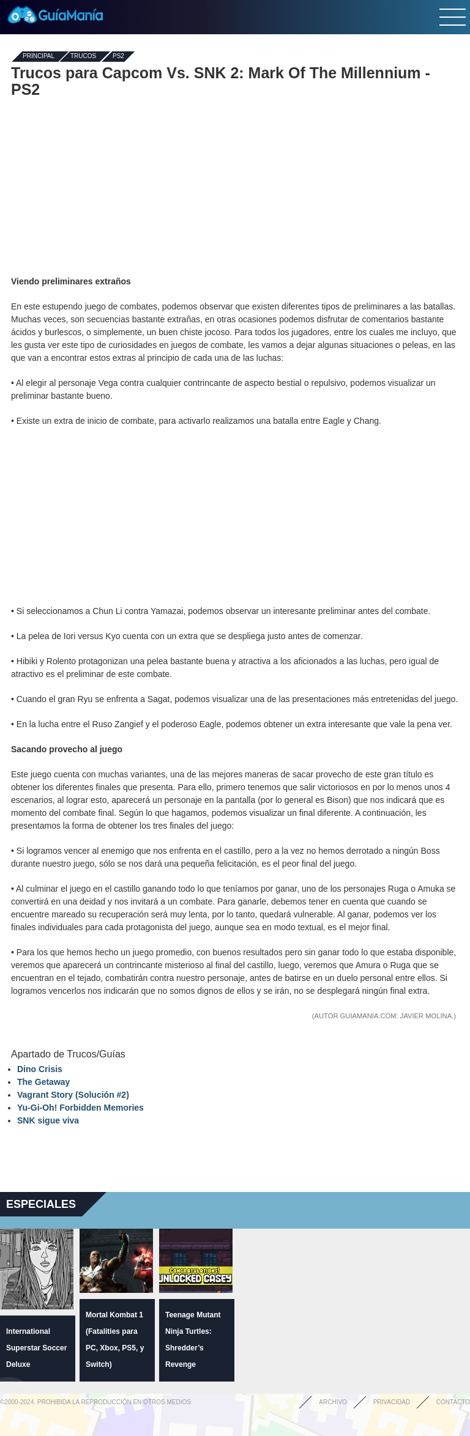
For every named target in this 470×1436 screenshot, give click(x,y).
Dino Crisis (39, 1069)
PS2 (118, 56)
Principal (38, 56)
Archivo (333, 1402)
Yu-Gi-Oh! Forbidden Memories (80, 1107)
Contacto (453, 1402)
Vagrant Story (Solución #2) (73, 1095)
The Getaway (43, 1082)
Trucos (83, 56)
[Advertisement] (235, 186)
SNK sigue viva (48, 1120)
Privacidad (391, 1402)
